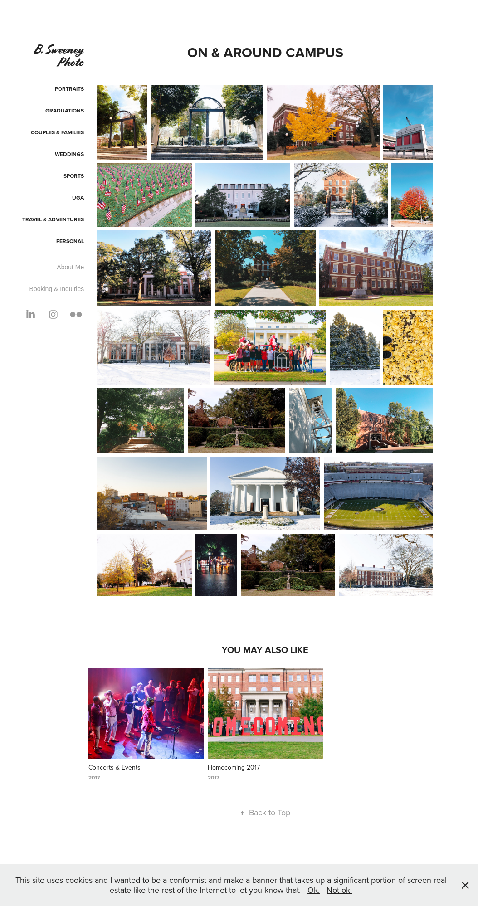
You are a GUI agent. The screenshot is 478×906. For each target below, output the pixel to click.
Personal (70, 241)
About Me (70, 267)
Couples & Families (57, 132)
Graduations (64, 110)
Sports (73, 176)
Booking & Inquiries (56, 288)
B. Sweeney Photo (60, 56)
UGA (78, 197)
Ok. (313, 890)
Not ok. (339, 890)
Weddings (69, 154)
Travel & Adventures (53, 219)
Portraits (69, 89)
